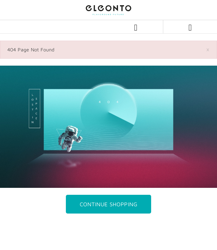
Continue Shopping (108, 204)
